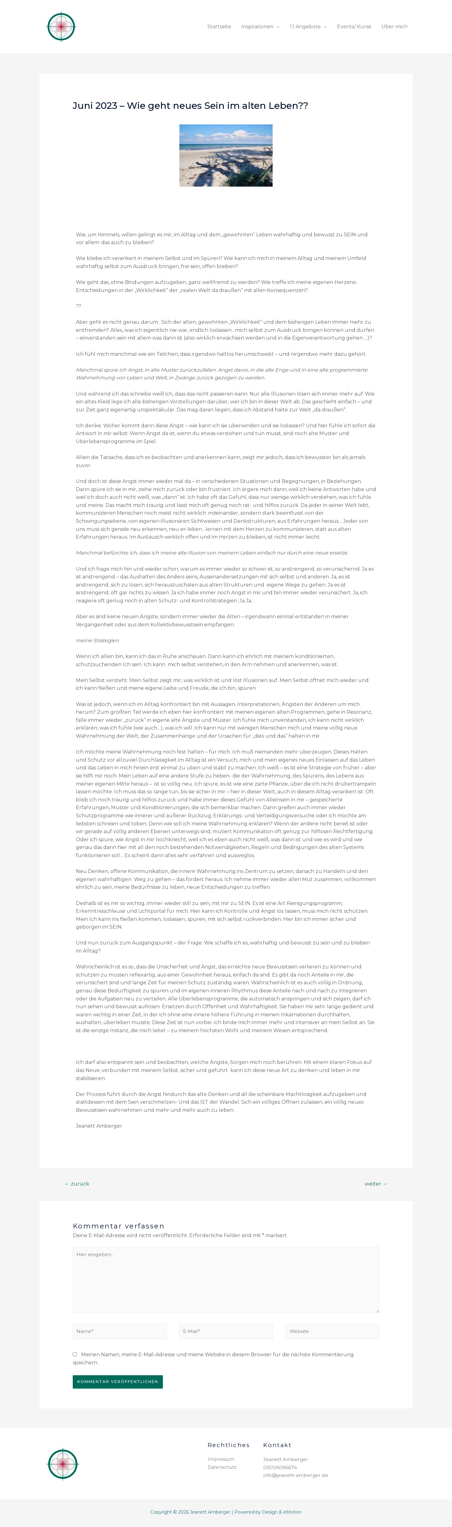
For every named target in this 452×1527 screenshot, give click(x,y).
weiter (375, 1184)
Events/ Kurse (354, 27)
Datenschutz (223, 1470)
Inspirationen (257, 27)
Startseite (219, 27)
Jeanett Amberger (286, 1461)
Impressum (221, 1461)
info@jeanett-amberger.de (297, 1477)
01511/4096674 (280, 1470)
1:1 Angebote (305, 27)
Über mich (394, 27)
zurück (77, 1184)
